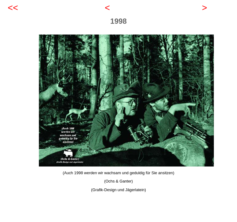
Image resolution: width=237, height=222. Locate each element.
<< (13, 8)
